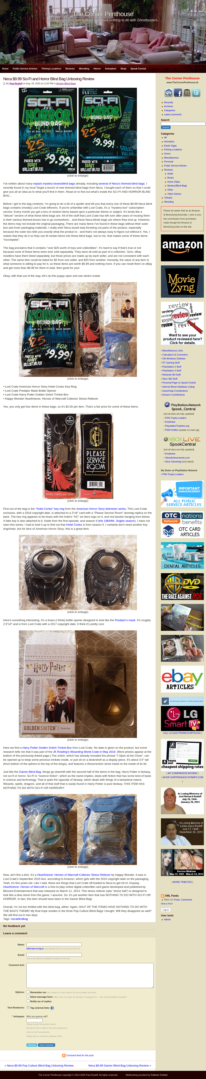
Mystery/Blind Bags (177, 185)
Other (170, 189)
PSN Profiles (171, 430)
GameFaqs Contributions (175, 390)
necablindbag (19, 918)
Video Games (174, 193)
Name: (21, 944)
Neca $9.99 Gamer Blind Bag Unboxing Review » (119, 1065)
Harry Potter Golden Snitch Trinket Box (47, 747)
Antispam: (18, 1016)
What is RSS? (167, 904)
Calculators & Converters (175, 354)
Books (170, 177)
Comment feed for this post (78, 1055)
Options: (20, 992)
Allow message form (39, 997)
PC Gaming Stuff (171, 362)
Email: (21, 955)
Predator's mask (125, 620)
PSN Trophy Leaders (175, 418)
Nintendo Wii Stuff (171, 374)
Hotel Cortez (74, 524)
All (165, 137)
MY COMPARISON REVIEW (182, 773)
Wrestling (84, 68)
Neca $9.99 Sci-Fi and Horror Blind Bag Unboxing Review (48, 79)
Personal (168, 161)
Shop (123, 68)
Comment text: (17, 965)
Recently (168, 102)
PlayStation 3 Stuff (171, 370)
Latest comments (173, 114)
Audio (170, 173)
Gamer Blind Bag (30, 771)
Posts (177, 899)
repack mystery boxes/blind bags (54, 183)
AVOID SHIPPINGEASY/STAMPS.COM (183, 777)
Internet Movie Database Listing (178, 386)
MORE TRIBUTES (182, 882)
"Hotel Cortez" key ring (49, 508)
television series (101, 508)
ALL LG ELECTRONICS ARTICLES (182, 733)
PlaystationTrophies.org (177, 426)
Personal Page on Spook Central (179, 382)
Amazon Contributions (173, 394)
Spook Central (138, 68)
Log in (166, 909)
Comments (186, 899)
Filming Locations (51, 68)
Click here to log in (35, 949)
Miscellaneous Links (172, 350)
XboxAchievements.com (177, 457)
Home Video (173, 181)
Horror (97, 68)
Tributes (168, 197)
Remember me (36, 992)
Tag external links (39, 1008)
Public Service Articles (25, 68)
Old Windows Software (174, 358)
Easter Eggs (170, 145)
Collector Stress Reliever (74, 874)
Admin (167, 919)
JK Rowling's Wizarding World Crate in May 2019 (84, 751)
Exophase (170, 421)
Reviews (70, 68)
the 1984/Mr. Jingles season (117, 520)
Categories (169, 110)
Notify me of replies (39, 1001)
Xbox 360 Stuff (169, 378)
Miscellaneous (171, 157)
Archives (168, 106)
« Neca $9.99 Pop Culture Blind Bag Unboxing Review (39, 1065)
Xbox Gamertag (173, 461)
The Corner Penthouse (103, 13)
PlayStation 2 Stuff (171, 366)
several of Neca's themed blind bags (122, 183)
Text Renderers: (16, 1007)
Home (5, 68)
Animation (110, 68)
